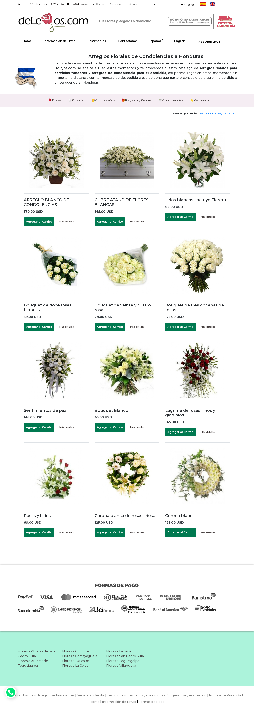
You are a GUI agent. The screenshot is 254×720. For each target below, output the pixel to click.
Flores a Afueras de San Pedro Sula (36, 653)
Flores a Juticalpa (76, 661)
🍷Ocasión (76, 100)
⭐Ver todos (199, 100)
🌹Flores (54, 100)
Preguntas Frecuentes (56, 695)
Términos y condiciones (146, 695)
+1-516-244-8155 (53, 3)
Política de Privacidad (226, 695)
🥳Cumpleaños (103, 100)
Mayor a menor (226, 113)
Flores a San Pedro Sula (125, 656)
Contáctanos (128, 41)
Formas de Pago (152, 702)
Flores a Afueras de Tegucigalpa (33, 663)
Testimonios (97, 41)
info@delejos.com (78, 3)
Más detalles (66, 221)
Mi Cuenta (98, 3)
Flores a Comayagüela (79, 656)
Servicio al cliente (90, 695)
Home (27, 41)
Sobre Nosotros (23, 695)
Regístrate (115, 3)
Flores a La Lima (118, 651)
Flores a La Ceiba (75, 665)
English (179, 41)
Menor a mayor (208, 113)
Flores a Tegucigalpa (122, 661)
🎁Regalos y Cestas (137, 100)
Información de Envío (60, 41)
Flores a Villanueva (121, 665)
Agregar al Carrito (39, 221)
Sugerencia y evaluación (186, 695)
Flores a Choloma (75, 651)
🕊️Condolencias (171, 100)
